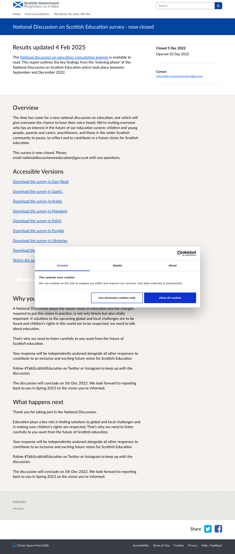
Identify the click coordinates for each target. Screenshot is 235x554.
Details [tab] (117, 265)
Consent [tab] (62, 265)
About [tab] (173, 265)
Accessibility (141, 545)
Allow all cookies (170, 297)
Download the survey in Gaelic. (38, 191)
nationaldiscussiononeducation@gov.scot (179, 76)
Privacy (193, 545)
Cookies (179, 545)
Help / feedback (212, 545)
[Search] (218, 5)
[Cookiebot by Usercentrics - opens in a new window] (180, 253)
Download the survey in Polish (37, 220)
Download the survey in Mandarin (40, 211)
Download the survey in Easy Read (40, 181)
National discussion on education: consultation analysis (64, 57)
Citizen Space (25, 545)
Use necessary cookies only (117, 297)
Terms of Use (161, 545)
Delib (45, 545)
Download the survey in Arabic (37, 201)
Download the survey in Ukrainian (40, 240)
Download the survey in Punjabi (38, 230)
